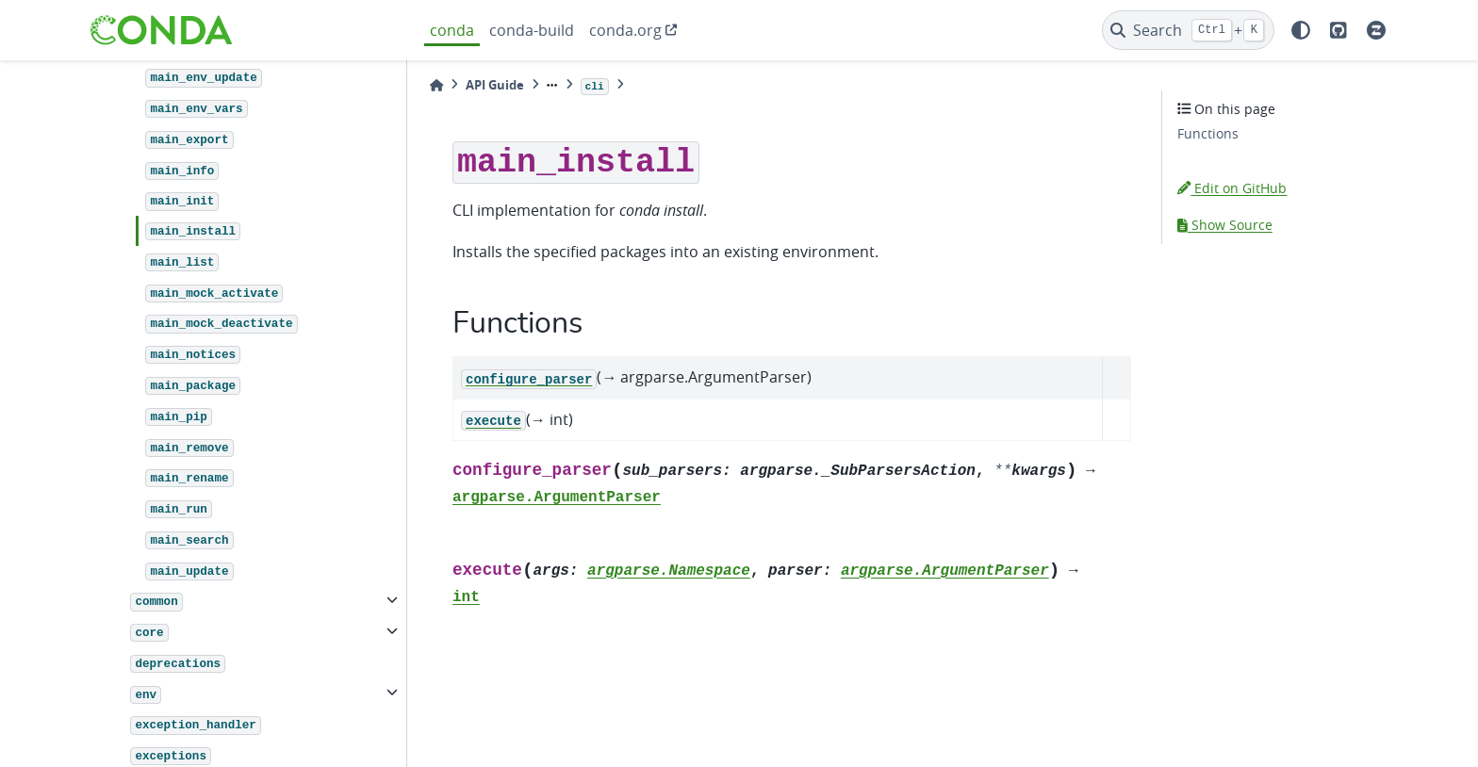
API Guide (495, 84)
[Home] (436, 85)
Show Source (1225, 225)
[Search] (1188, 30)
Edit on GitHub (1232, 188)
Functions (1208, 133)
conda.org (625, 30)
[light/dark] (1300, 30)
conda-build (531, 30)
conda (452, 30)
